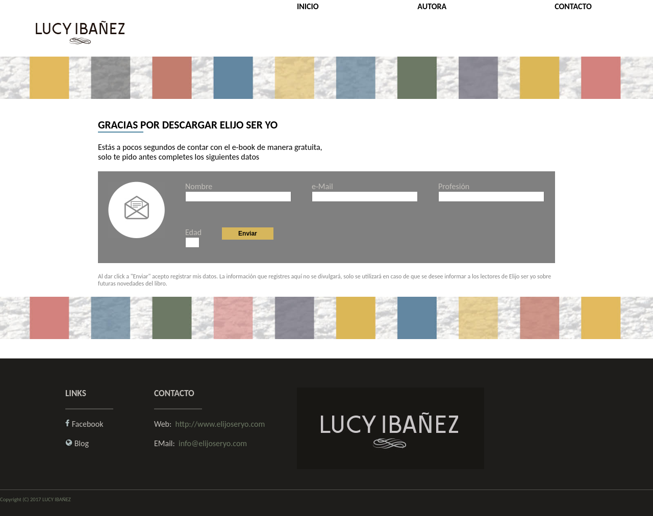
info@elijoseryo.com (213, 443)
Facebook (88, 424)
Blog (81, 443)
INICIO (308, 6)
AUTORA (431, 6)
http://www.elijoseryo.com (220, 424)
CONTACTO (573, 6)
